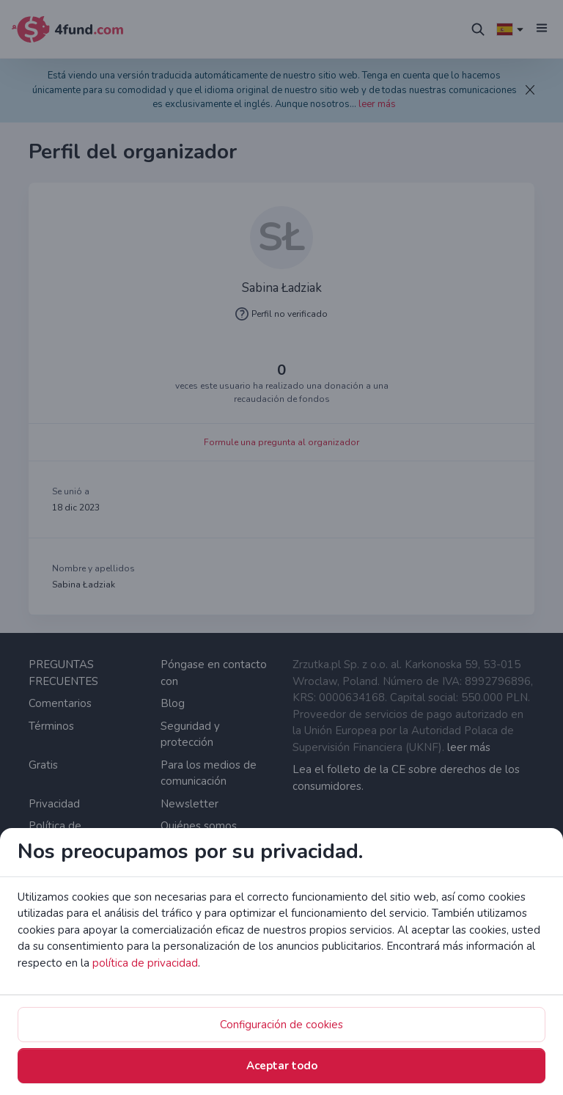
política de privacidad (145, 963)
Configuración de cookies (281, 1024)
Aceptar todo (281, 1065)
